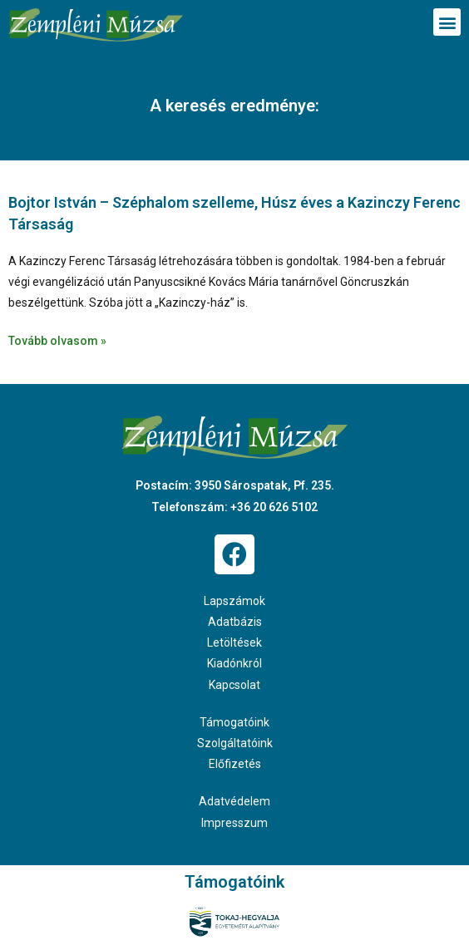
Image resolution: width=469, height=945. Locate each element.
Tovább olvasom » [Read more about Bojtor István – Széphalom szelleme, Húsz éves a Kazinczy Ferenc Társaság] (57, 340)
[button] (447, 22)
